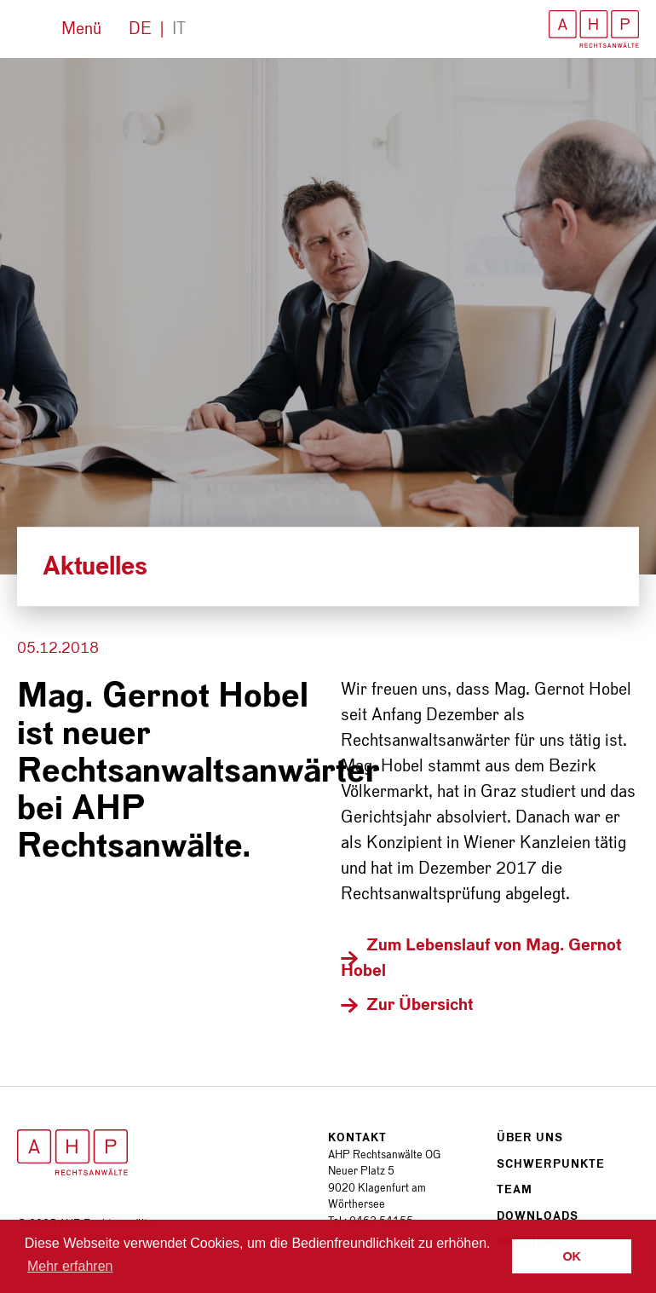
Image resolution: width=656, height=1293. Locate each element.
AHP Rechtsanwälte (594, 29)
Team (514, 1189)
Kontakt (357, 1137)
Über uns (530, 1137)
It (179, 29)
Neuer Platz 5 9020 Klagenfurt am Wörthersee (377, 1187)
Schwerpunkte (551, 1164)
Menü (81, 29)
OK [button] (571, 1256)
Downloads (537, 1216)
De (140, 29)
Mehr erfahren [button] (70, 1266)
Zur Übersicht (419, 1005)
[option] (328, 316)
